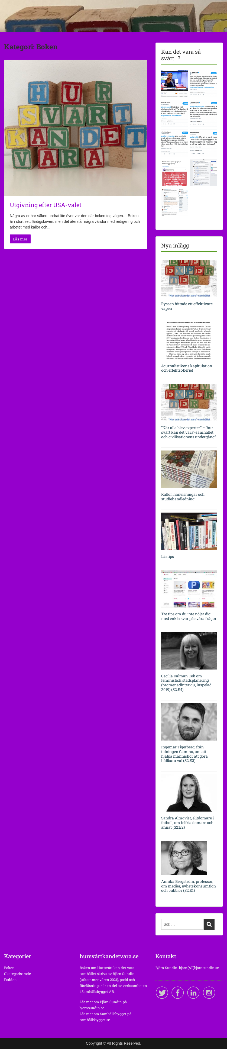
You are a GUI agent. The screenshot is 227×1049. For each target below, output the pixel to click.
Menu (9, 15)
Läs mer (20, 239)
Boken (9, 967)
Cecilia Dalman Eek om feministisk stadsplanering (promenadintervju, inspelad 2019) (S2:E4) (186, 682)
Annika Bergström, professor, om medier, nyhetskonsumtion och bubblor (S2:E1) (188, 886)
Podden (10, 979)
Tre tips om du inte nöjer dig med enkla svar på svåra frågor (188, 616)
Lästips (167, 556)
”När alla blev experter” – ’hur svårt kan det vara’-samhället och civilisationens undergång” (188, 432)
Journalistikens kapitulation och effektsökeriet (186, 368)
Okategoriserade (17, 973)
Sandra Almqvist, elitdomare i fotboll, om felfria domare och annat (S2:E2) (187, 822)
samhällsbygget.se (95, 1019)
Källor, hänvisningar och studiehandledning (183, 496)
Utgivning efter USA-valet (46, 205)
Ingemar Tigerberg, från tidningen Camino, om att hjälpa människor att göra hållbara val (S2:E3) (184, 753)
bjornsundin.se (92, 1007)
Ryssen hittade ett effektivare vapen (187, 306)
